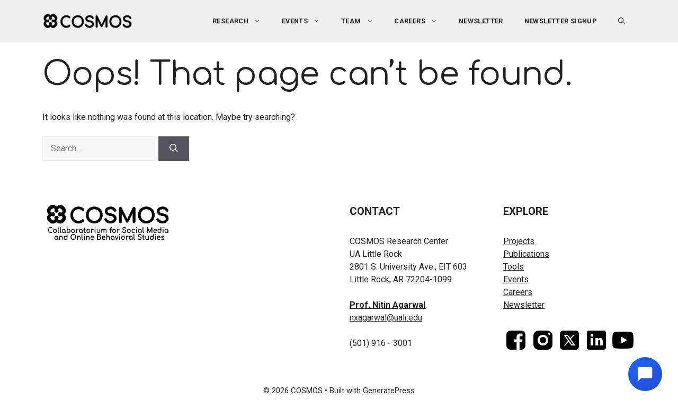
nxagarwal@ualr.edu (386, 318)
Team (362, 21)
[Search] (173, 148)
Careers (421, 21)
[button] (622, 21)
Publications (526, 254)
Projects (518, 241)
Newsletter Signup (560, 21)
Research (241, 21)
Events (306, 21)
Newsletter (481, 21)
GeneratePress (389, 390)
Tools (513, 267)
